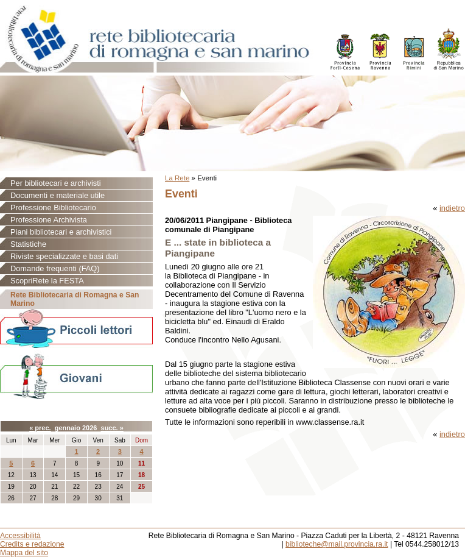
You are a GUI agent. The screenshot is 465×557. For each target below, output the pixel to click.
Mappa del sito (24, 552)
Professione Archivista (48, 219)
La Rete (177, 178)
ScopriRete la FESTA (47, 280)
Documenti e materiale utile (57, 195)
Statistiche (28, 244)
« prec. (40, 427)
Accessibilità (20, 535)
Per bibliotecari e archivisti (55, 183)
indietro (452, 208)
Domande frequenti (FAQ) (55, 268)
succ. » (112, 427)
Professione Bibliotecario (53, 207)
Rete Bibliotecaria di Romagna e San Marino (74, 299)
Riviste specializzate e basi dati (64, 256)
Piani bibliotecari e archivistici (60, 231)
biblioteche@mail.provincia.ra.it (336, 544)
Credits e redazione (32, 544)
